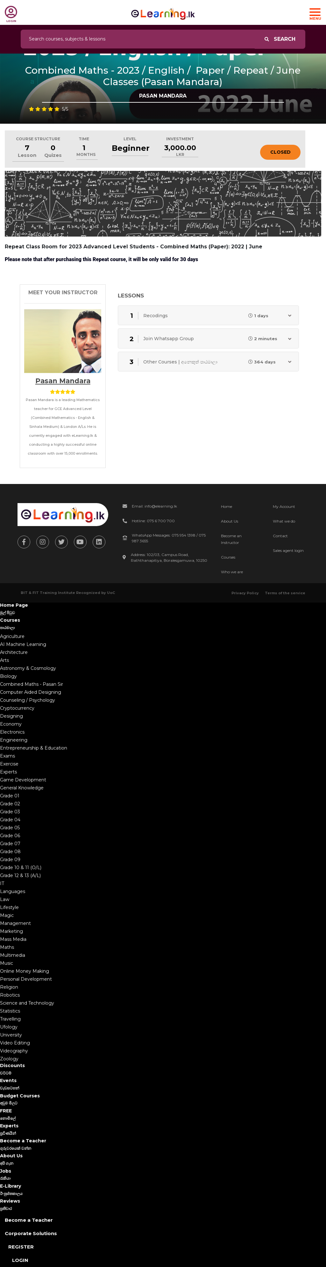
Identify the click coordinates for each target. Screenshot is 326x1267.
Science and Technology (27, 1003)
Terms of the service (285, 593)
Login (20, 1260)
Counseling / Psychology (27, 700)
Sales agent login (288, 550)
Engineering (13, 740)
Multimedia (12, 955)
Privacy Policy (245, 593)
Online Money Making (24, 971)
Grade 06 (10, 836)
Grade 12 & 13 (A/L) (20, 875)
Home (226, 506)
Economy (11, 724)
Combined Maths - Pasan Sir (31, 684)
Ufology (9, 1027)
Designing (11, 716)
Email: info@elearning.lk (154, 506)
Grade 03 (10, 812)
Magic (7, 915)
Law (4, 899)
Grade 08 (10, 851)
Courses (228, 557)
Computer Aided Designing (30, 692)
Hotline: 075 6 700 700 (153, 520)
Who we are (232, 571)
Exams (7, 756)
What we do (284, 521)
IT (2, 883)
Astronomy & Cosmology (28, 668)
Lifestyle (9, 907)
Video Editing (15, 1043)
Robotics (10, 995)
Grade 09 (10, 859)
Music (6, 963)
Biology (8, 676)
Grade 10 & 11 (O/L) (20, 867)
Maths (7, 947)
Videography (14, 1051)
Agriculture (12, 636)
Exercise (9, 764)
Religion (9, 987)
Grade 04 (10, 820)
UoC (111, 592)
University (11, 1035)
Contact (280, 535)
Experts (8, 772)
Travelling (10, 1019)
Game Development (23, 780)
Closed (280, 152)
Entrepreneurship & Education (33, 748)
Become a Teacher (29, 1220)
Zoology (9, 1059)
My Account (284, 506)
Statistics (10, 1011)
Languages (12, 891)
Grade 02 (10, 804)
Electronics (12, 732)
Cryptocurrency (17, 708)
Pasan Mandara (62, 381)
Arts (4, 660)
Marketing (11, 931)
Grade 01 (9, 796)
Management (15, 923)
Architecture (14, 652)
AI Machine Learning (23, 644)
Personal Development (26, 979)
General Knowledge (22, 788)
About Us (229, 521)
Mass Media (13, 939)
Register (21, 1247)
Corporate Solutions (31, 1233)
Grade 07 (10, 843)
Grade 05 (10, 828)
